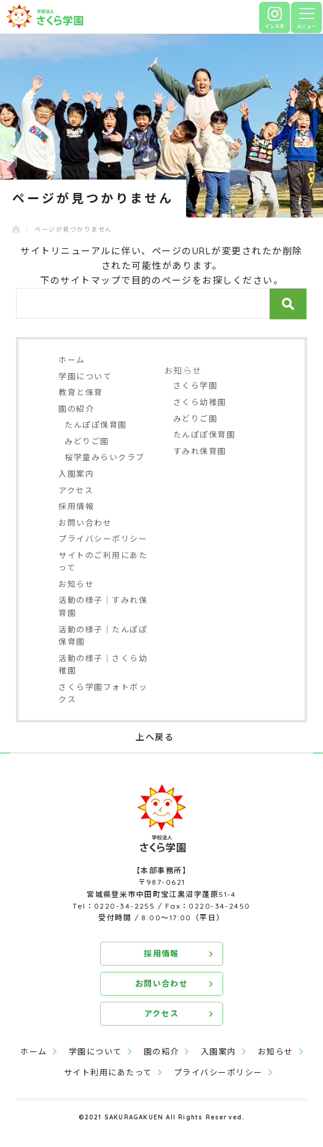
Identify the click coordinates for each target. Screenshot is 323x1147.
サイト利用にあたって (108, 1072)
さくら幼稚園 (200, 402)
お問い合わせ (85, 523)
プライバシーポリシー (102, 538)
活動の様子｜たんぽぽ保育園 (102, 635)
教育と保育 (80, 392)
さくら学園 (195, 385)
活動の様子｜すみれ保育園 (102, 606)
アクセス (75, 490)
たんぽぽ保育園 (95, 425)
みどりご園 (86, 441)
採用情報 (76, 506)
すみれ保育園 (200, 451)
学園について (85, 376)
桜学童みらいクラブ (104, 457)
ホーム (71, 360)
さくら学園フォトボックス (102, 693)
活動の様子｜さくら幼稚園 (102, 664)
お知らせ (76, 584)
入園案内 (76, 474)
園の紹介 (76, 409)
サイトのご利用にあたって (102, 561)
